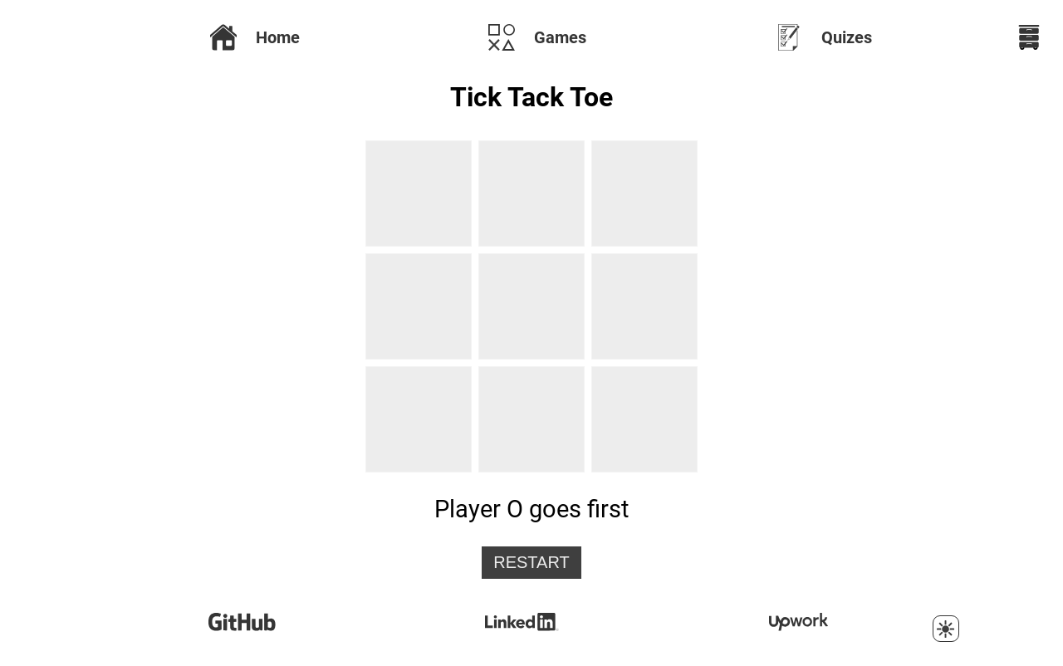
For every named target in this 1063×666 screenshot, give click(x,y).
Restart (531, 562)
